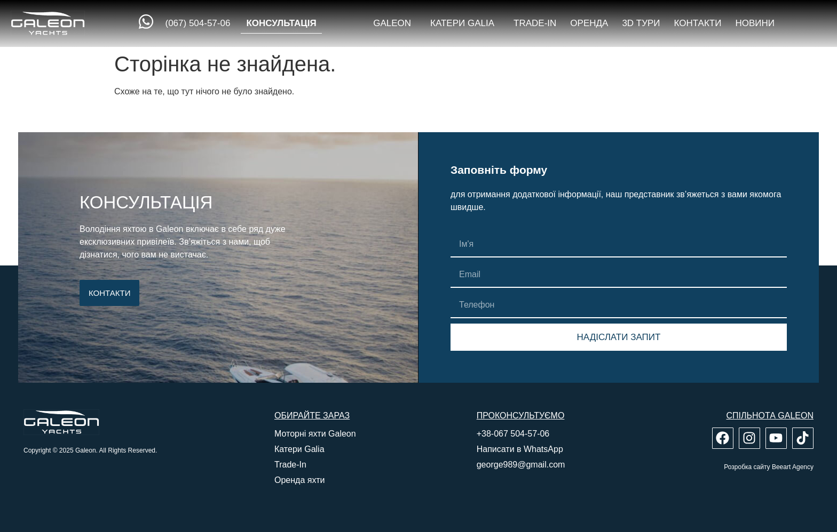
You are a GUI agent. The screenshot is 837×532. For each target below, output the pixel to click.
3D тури (641, 23)
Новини (755, 23)
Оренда (589, 23)
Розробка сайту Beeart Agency (769, 467)
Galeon (394, 23)
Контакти (698, 23)
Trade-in (535, 23)
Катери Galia (465, 23)
